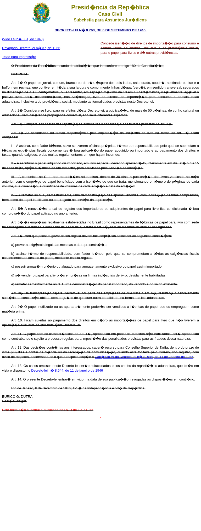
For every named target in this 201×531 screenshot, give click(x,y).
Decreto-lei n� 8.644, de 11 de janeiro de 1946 (66, 370)
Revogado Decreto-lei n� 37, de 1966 (31, 48)
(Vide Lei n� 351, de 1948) (23, 39)
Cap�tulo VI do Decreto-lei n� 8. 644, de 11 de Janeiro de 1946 (144, 357)
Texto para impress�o (19, 57)
